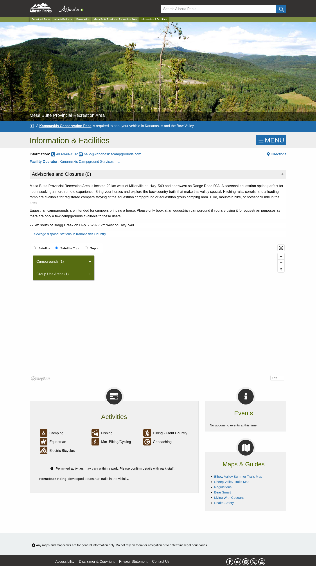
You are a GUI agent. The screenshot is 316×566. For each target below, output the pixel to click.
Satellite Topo (70, 248)
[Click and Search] (281, 9)
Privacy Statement (133, 561)
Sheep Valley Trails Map (232, 482)
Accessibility (64, 561)
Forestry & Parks (41, 19)
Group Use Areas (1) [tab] (52, 274)
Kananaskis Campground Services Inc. (90, 161)
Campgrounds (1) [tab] (50, 261)
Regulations (223, 487)
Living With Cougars (229, 497)
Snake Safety (224, 503)
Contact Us (160, 561)
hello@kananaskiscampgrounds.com (110, 154)
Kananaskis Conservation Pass (65, 126)
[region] (158, 312)
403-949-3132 (65, 154)
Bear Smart (222, 492)
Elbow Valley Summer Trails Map (238, 476)
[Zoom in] (281, 256)
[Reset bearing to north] (281, 269)
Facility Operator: (45, 161)
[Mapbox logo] (40, 378)
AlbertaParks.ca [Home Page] (63, 19)
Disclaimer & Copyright (97, 561)
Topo (94, 248)
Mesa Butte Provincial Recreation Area (115, 19)
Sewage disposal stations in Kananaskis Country (70, 234)
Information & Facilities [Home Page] (154, 19)
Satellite (44, 248)
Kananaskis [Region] (83, 19)
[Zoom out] (281, 262)
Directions (276, 154)
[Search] (218, 9)
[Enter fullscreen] (281, 248)
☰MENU (271, 140)
